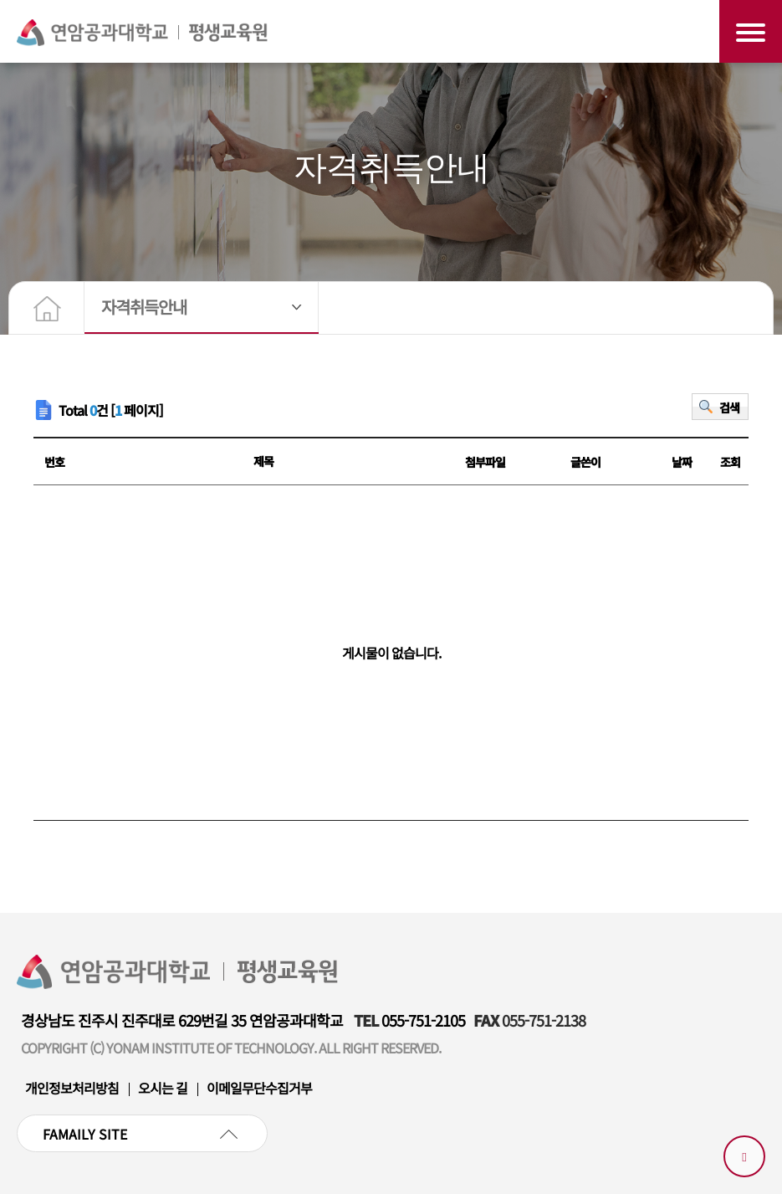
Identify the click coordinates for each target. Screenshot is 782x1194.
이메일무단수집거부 (259, 1088)
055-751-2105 (423, 1020)
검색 (729, 407)
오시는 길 (162, 1088)
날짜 (682, 462)
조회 (730, 462)
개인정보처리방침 (72, 1088)
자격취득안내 (144, 307)
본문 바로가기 (0, 0)
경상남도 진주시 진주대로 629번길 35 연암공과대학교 (182, 1020)
